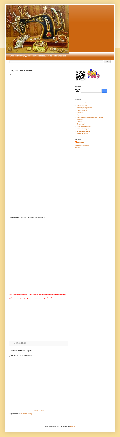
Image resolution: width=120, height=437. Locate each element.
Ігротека (79, 121)
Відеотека (80, 115)
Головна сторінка (38, 410)
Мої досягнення (82, 105)
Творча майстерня (83, 129)
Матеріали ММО (82, 110)
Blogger (72, 426)
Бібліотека (80, 112)
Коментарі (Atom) (26, 414)
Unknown (80, 142)
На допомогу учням (83, 131)
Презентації (80, 124)
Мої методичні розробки (84, 108)
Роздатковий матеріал (84, 126)
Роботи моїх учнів (82, 134)
